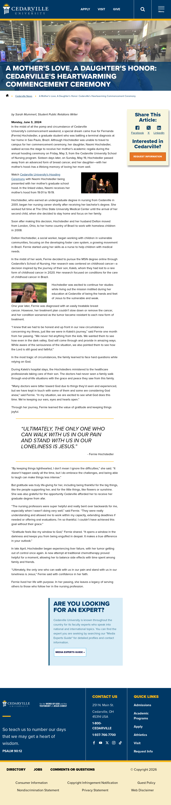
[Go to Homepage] (25, 13)
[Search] (142, 9)
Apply (85, 9)
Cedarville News (23, 96)
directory (16, 769)
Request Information (147, 156)
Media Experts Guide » (70, 652)
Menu (161, 9)
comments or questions (72, 769)
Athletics (140, 734)
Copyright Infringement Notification (92, 782)
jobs (38, 769)
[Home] (7, 96)
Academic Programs (141, 716)
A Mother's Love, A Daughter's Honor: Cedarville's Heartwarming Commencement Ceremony (87, 96)
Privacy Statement (95, 790)
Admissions (142, 705)
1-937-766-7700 (104, 734)
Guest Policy (146, 782)
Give (116, 9)
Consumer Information (31, 782)
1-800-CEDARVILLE (102, 726)
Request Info (143, 751)
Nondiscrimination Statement (38, 790)
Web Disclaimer (142, 790)
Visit (101, 9)
